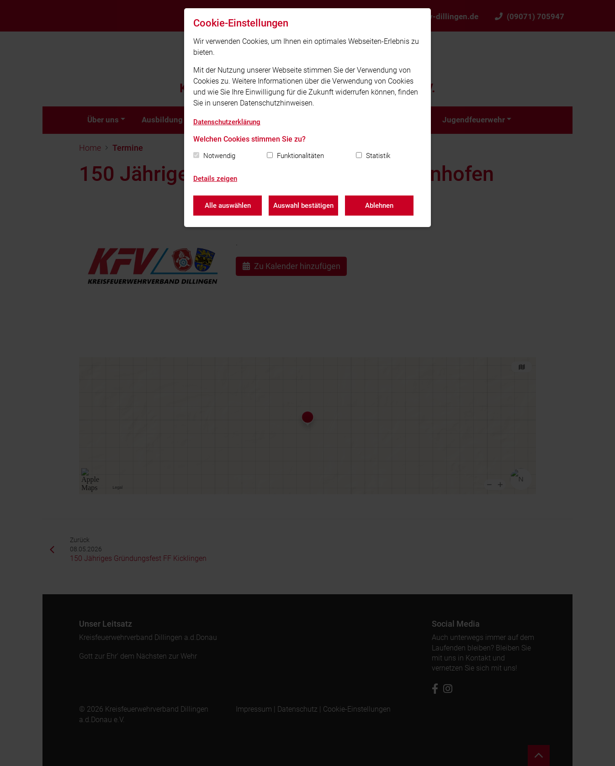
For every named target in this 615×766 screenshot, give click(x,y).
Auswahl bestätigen (303, 205)
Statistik (378, 156)
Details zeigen (215, 178)
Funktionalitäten (300, 156)
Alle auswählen (228, 205)
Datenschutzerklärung (226, 122)
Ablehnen (379, 205)
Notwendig (219, 156)
